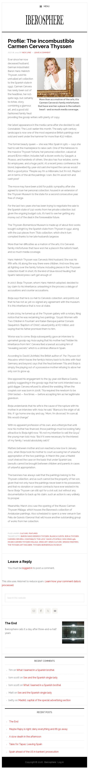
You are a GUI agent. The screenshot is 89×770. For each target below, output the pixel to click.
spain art (43, 542)
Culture (24, 533)
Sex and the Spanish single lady (40, 677)
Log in (61, 762)
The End (11, 623)
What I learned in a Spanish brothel (35, 670)
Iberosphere (44, 19)
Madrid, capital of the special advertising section (44, 700)
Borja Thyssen (72, 536)
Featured (33, 533)
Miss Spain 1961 (69, 539)
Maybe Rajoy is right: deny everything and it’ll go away (38, 729)
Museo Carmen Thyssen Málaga (23, 542)
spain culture (55, 542)
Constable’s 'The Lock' (35, 539)
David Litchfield (53, 539)
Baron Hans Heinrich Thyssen (35, 536)
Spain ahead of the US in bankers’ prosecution (34, 751)
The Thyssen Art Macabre (20, 545)
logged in (27, 568)
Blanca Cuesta (57, 536)
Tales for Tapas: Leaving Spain (25, 744)
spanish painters (70, 542)
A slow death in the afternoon (25, 736)
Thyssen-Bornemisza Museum (47, 545)
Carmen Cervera (16, 539)
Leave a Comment (42, 53)
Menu (47, 6)
